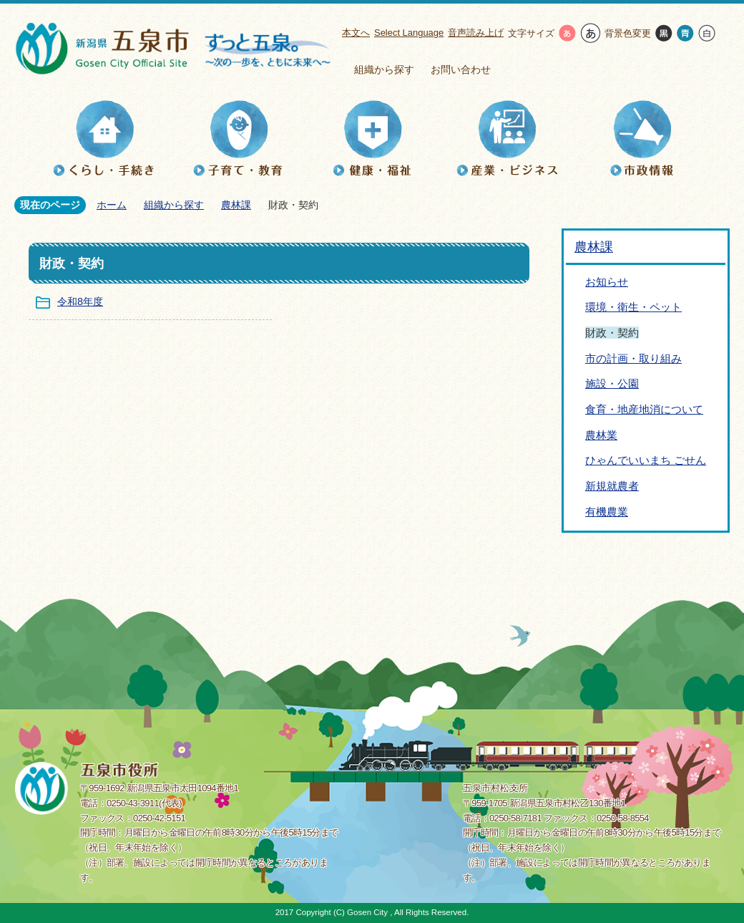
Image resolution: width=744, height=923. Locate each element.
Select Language (409, 32)
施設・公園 (612, 383)
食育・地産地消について (644, 409)
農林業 (601, 435)
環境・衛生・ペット (633, 307)
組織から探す (384, 69)
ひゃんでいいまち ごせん (645, 460)
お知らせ (606, 282)
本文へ (356, 32)
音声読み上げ (476, 32)
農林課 (236, 205)
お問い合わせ (461, 69)
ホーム (112, 205)
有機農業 (606, 512)
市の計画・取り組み (633, 358)
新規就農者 (612, 486)
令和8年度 (80, 301)
